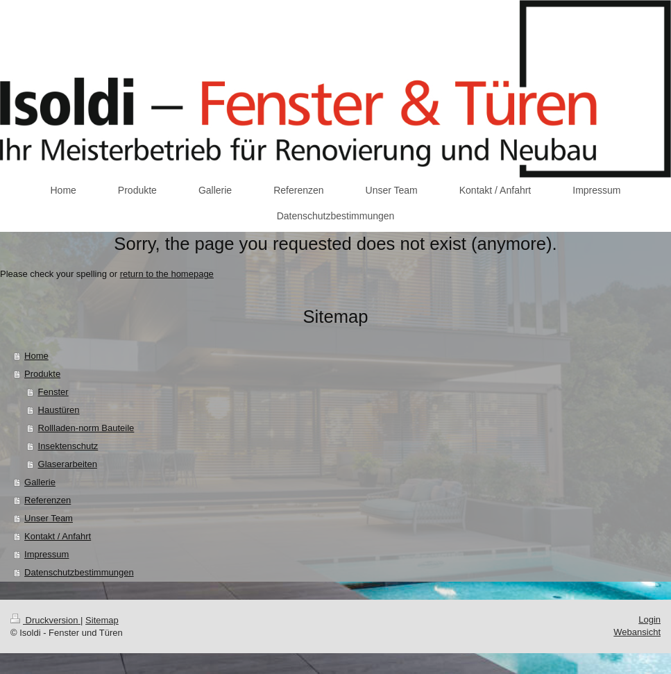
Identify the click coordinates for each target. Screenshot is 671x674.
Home (36, 356)
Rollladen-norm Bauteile (86, 428)
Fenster (53, 392)
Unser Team (48, 518)
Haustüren (59, 410)
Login (649, 619)
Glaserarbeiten (67, 464)
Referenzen (47, 500)
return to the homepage (167, 274)
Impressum (46, 554)
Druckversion (45, 620)
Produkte (42, 374)
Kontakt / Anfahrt (57, 536)
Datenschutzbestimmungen (79, 572)
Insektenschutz (68, 446)
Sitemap (102, 620)
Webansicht (637, 632)
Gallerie (40, 482)
